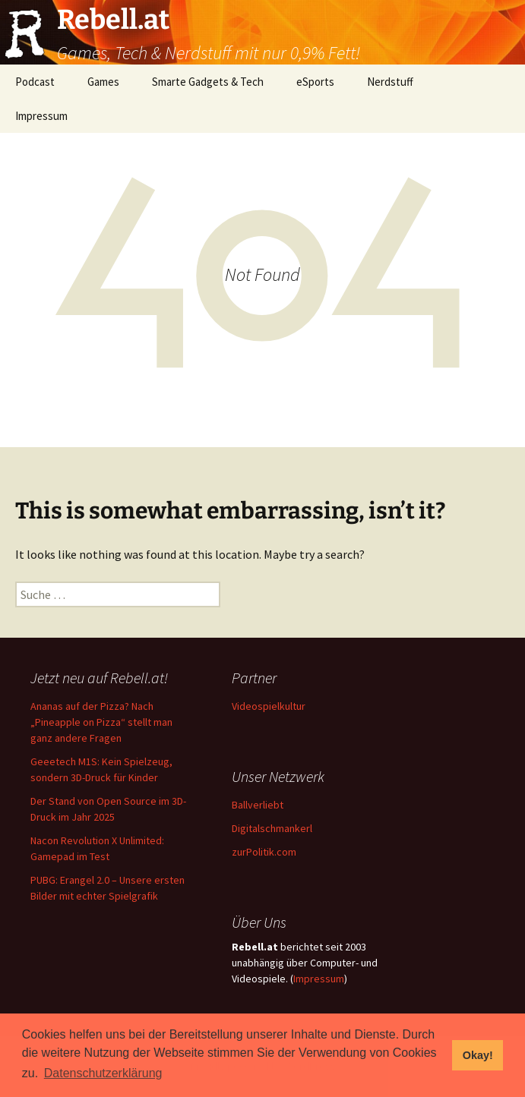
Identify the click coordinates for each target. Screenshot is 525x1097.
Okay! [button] (478, 1055)
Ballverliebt (257, 805)
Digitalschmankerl (272, 828)
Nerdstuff (390, 81)
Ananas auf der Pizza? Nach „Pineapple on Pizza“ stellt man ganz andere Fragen (101, 722)
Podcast (35, 81)
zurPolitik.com (264, 852)
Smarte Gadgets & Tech (208, 81)
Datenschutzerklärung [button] (103, 1073)
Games (103, 81)
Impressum (41, 116)
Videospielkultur (268, 706)
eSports (315, 81)
